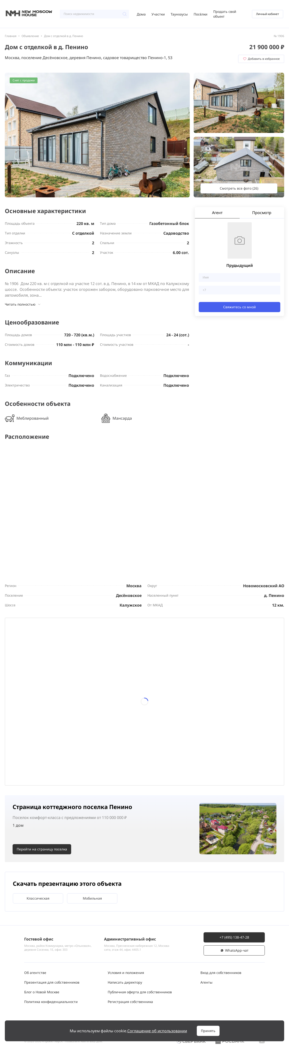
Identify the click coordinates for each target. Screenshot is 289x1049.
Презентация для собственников (51, 982)
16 (102, 712)
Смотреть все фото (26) (239, 188)
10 (128, 686)
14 (51, 712)
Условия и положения (126, 972)
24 (128, 738)
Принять (208, 1030)
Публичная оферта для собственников (140, 992)
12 (179, 686)
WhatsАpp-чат (234, 950)
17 (128, 712)
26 (179, 738)
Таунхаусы (179, 14)
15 (76, 712)
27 (25, 764)
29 (76, 764)
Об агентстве (35, 972)
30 (102, 764)
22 (76, 738)
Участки (158, 14)
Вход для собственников (220, 972)
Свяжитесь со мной (239, 307)
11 (153, 686)
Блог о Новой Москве (41, 992)
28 (51, 764)
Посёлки (200, 14)
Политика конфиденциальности (51, 1001)
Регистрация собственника (130, 1001)
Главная (10, 36)
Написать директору (125, 982)
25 (153, 738)
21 (51, 738)
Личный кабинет (267, 14)
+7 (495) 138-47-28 (234, 937)
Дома (141, 14)
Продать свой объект (224, 14)
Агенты (206, 982)
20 (25, 738)
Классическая (38, 898)
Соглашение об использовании (157, 1031)
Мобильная (92, 898)
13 (25, 712)
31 (128, 764)
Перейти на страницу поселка (42, 849)
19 (179, 712)
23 (102, 738)
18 (153, 712)
